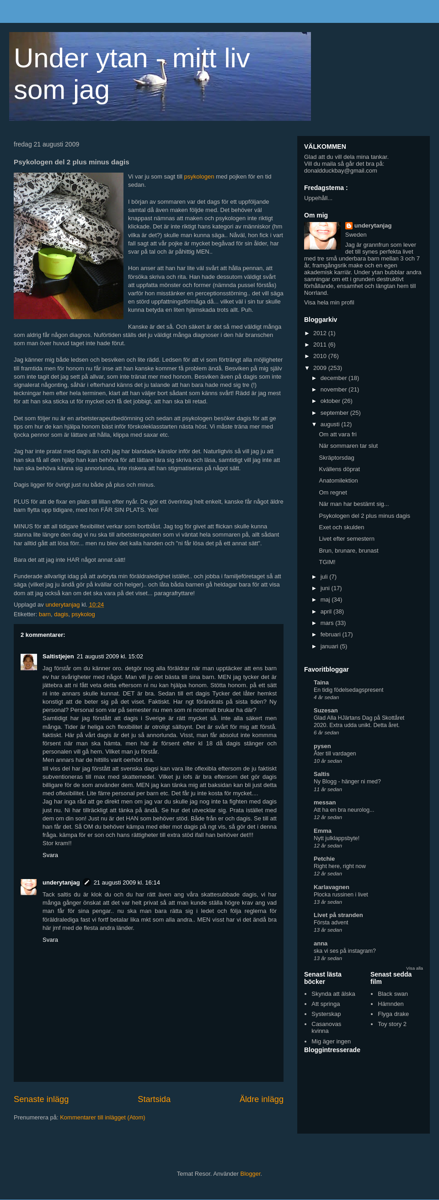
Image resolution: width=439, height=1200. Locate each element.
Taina (321, 682)
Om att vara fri (337, 434)
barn (45, 614)
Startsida (154, 1099)
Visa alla (414, 968)
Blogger (251, 1173)
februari (332, 634)
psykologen (199, 176)
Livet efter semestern (346, 538)
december (334, 378)
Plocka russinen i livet (341, 894)
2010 (320, 356)
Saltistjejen (58, 656)
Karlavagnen (331, 887)
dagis (61, 614)
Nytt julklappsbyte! (336, 838)
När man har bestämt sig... (354, 503)
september (335, 412)
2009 (320, 367)
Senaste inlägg (41, 1099)
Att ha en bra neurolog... (344, 810)
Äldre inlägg (262, 1099)
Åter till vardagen (335, 753)
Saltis (322, 774)
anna (320, 943)
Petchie (324, 858)
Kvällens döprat (339, 469)
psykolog (83, 614)
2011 (320, 344)
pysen (322, 746)
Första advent (331, 922)
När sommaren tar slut (348, 445)
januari (330, 646)
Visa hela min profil (329, 302)
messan (325, 802)
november (334, 389)
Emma (323, 830)
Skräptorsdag (336, 457)
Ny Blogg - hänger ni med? (347, 781)
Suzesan (326, 710)
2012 (320, 333)
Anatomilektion (338, 480)
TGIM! (327, 562)
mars (328, 622)
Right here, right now (340, 866)
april (327, 611)
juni (326, 588)
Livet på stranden (338, 915)
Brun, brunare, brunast (348, 550)
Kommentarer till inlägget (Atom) (102, 1117)
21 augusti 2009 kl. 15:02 (110, 656)
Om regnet (333, 492)
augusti (331, 424)
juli (325, 576)
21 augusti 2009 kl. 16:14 (127, 882)
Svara (50, 855)
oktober (331, 400)
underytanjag (61, 882)
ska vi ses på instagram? (345, 951)
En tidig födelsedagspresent (348, 690)
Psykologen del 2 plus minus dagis (364, 515)
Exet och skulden (341, 527)
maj (326, 599)
